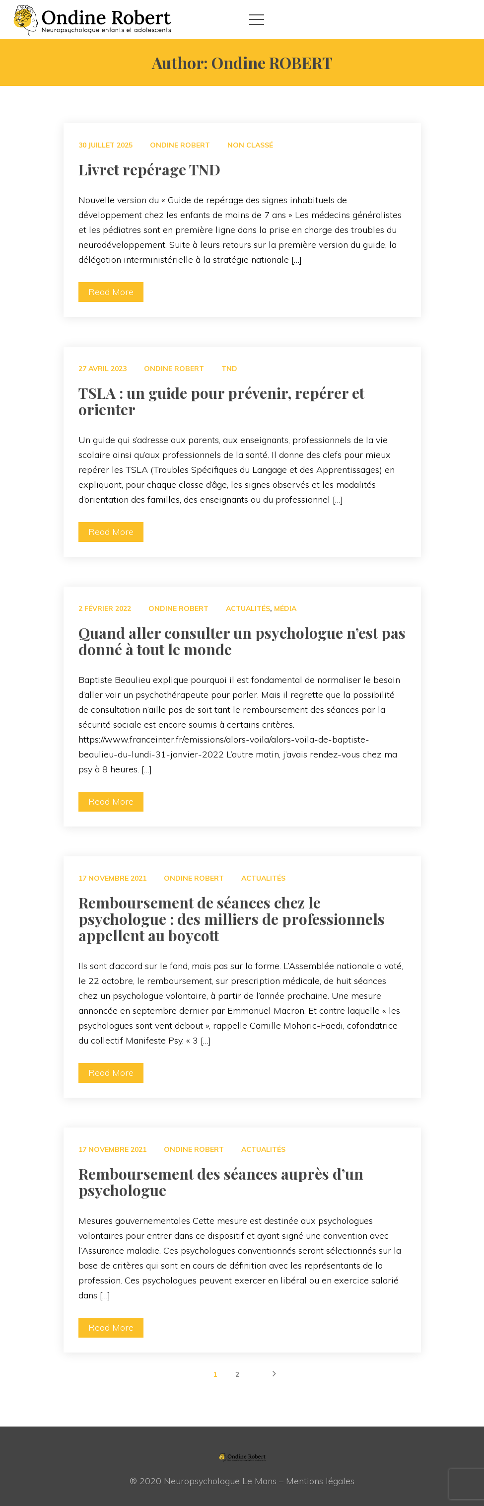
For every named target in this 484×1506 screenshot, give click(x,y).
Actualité (248, 608)
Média (285, 608)
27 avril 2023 (102, 368)
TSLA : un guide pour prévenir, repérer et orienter (221, 401)
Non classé (250, 145)
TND (229, 368)
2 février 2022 (104, 608)
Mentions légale (320, 1481)
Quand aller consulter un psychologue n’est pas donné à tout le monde (242, 641)
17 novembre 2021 (112, 878)
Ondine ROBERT (180, 145)
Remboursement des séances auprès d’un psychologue (220, 1182)
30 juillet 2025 (105, 145)
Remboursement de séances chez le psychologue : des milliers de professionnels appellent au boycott (231, 919)
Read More (111, 292)
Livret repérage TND (149, 169)
